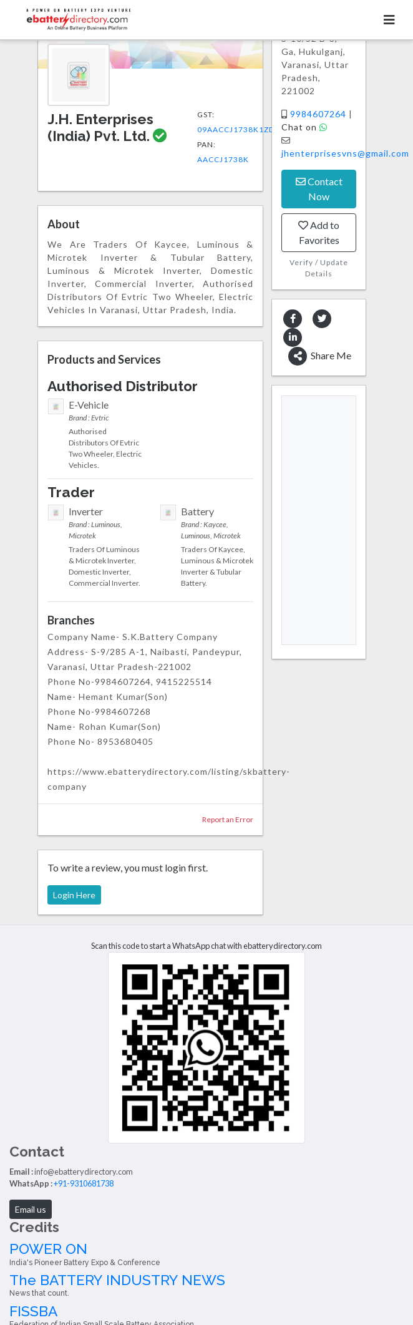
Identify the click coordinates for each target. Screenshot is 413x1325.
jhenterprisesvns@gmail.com (345, 153)
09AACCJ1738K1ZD (236, 129)
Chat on (304, 127)
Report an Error (227, 819)
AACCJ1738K (223, 159)
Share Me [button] (319, 356)
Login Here (74, 895)
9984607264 (319, 114)
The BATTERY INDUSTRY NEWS (206, 1285)
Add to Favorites (318, 232)
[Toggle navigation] (389, 19)
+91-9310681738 (84, 1183)
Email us (30, 1209)
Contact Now (319, 188)
